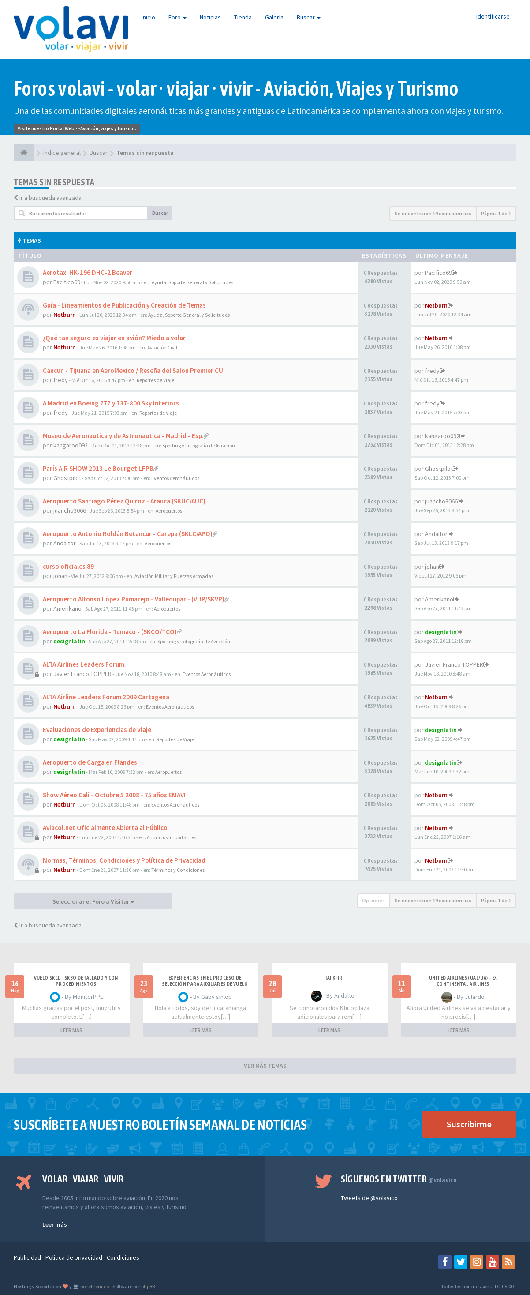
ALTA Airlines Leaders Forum (83, 664)
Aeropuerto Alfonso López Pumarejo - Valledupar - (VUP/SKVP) (133, 599)
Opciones (373, 900)
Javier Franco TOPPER (82, 674)
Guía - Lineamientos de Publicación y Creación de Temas (124, 305)
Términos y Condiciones (178, 870)
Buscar (309, 17)
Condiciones (123, 1257)
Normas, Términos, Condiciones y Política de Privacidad (124, 860)
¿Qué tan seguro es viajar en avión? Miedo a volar (114, 338)
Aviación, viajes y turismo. (108, 128)
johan (60, 576)
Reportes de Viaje (155, 380)
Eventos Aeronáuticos (175, 478)
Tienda (243, 17)
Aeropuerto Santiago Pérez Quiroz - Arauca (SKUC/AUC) (124, 501)
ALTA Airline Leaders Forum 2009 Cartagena (106, 697)
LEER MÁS (71, 1030)
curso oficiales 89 (68, 566)
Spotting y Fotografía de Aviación (198, 445)
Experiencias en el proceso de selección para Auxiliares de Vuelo (205, 981)
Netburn (64, 315)
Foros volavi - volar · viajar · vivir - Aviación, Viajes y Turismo (236, 88)
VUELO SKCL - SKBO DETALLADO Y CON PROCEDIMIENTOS (76, 981)
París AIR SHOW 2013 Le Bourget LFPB (98, 468)
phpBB (148, 1286)
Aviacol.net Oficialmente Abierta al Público (105, 827)
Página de (496, 213)
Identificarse (493, 16)
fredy (60, 380)
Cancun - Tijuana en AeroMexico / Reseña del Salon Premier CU (133, 370)
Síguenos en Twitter (399, 1179)
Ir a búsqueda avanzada (50, 198)
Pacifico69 (66, 282)
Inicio (148, 17)
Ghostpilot (67, 478)
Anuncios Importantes (171, 837)
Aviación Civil (162, 347)
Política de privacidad (73, 1257)
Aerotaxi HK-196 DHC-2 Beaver (87, 272)
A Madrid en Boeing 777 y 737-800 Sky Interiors (111, 403)
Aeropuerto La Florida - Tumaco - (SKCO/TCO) (110, 631)
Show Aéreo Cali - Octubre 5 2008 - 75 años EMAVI (114, 795)
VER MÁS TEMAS (265, 1066)
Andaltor (64, 543)
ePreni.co (98, 1286)
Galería (274, 17)
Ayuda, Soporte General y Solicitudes (192, 282)
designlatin (69, 641)
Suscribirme (469, 1124)
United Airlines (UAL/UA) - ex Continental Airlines (463, 981)
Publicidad (27, 1257)
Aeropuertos (169, 510)
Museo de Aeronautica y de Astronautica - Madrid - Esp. (123, 436)
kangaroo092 (70, 445)
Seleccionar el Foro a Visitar (93, 901)
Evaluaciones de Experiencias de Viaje (97, 729)
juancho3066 (69, 510)
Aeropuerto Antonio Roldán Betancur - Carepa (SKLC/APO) (128, 533)
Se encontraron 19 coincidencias (433, 213)
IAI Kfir (333, 978)
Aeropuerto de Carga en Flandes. (91, 762)
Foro (177, 17)
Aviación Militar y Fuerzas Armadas (173, 576)
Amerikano (67, 608)
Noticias (210, 17)
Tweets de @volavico (369, 1198)
